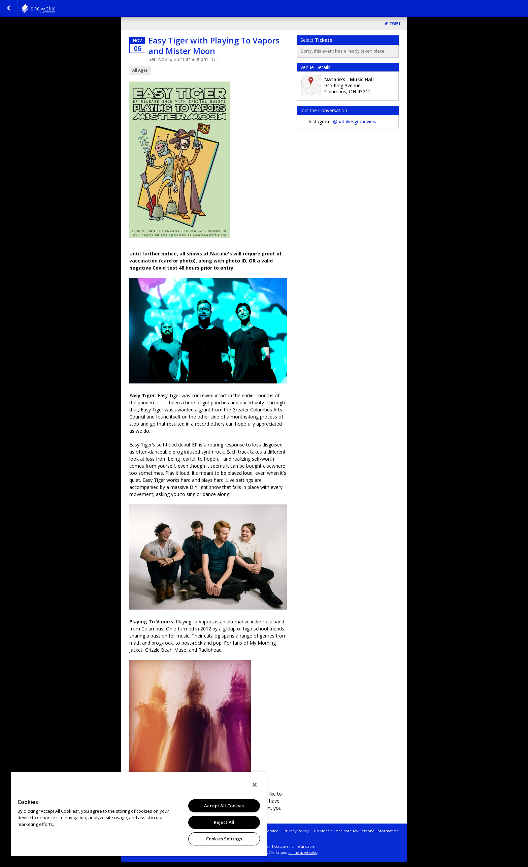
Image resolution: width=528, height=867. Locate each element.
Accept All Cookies (224, 806)
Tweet (395, 24)
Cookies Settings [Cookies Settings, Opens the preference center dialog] (224, 839)
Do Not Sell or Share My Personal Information (356, 830)
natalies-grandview (54, 8)
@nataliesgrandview (354, 121)
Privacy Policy (296, 830)
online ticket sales (303, 852)
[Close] (254, 784)
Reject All (224, 822)
